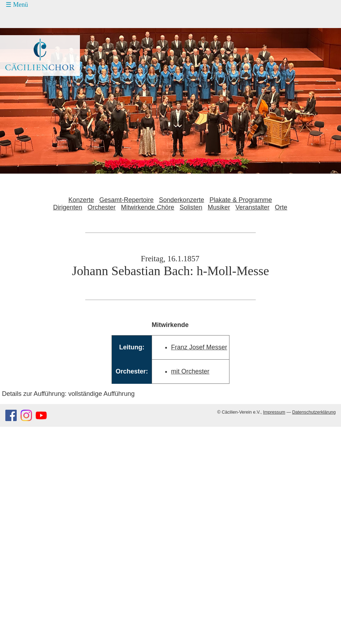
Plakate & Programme (241, 199)
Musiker (219, 207)
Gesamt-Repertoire (126, 199)
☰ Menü (17, 4)
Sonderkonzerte (181, 199)
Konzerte (81, 199)
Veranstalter (253, 207)
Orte (281, 207)
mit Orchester (190, 371)
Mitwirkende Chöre (147, 207)
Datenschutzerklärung (314, 412)
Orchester (101, 207)
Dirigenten (67, 207)
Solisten (191, 207)
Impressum (274, 412)
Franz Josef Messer (199, 347)
